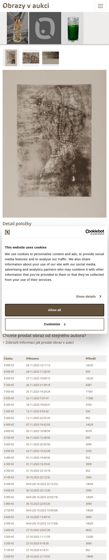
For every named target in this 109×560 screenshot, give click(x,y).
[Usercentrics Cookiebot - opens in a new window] (85, 232)
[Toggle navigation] (100, 6)
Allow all (54, 310)
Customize (54, 324)
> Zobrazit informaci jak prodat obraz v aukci (38, 342)
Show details (86, 296)
